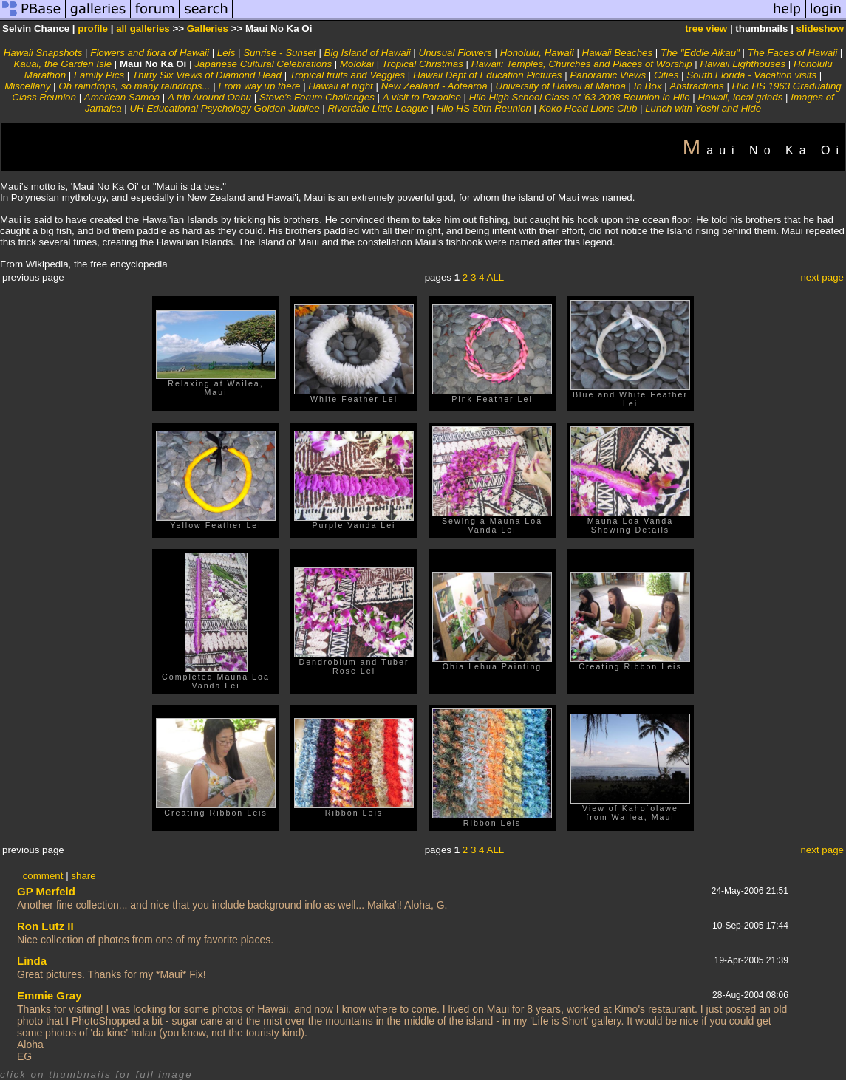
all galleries (143, 28)
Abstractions (696, 86)
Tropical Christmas (422, 63)
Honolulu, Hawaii (537, 52)
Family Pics (99, 75)
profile (93, 28)
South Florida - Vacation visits (751, 75)
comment (43, 875)
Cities (666, 75)
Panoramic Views (608, 75)
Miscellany (27, 86)
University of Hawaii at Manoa (561, 86)
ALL (496, 277)
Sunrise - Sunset (279, 52)
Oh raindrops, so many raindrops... (134, 86)
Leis (226, 52)
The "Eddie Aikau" (700, 52)
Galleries (207, 28)
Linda (32, 960)
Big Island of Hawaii (367, 52)
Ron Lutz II (45, 926)
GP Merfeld (46, 891)
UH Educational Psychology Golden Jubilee (224, 108)
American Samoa (122, 97)
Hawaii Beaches (617, 52)
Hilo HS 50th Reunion (484, 108)
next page (822, 277)
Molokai (357, 63)
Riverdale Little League (377, 108)
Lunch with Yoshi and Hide (703, 108)
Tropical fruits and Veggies (347, 75)
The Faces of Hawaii (792, 52)
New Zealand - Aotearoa (434, 86)
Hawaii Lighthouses (742, 63)
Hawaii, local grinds (740, 97)
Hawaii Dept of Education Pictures (487, 75)
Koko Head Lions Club (588, 108)
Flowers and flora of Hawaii (149, 52)
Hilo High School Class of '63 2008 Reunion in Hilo (579, 97)
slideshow (820, 28)
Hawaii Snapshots (43, 52)
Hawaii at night (340, 86)
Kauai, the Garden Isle (62, 63)
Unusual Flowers (455, 52)
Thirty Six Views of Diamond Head (207, 75)
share (83, 875)
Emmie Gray (49, 995)
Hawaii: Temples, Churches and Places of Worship (581, 63)
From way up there (259, 86)
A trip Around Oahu (209, 97)
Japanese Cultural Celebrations (263, 63)
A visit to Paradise (422, 97)
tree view (706, 28)
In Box (648, 86)
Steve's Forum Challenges (317, 97)
